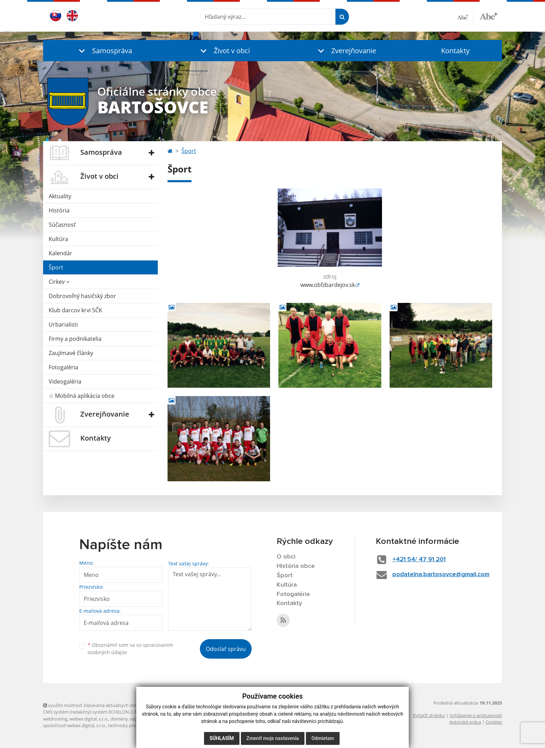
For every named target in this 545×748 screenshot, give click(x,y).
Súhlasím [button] (222, 738)
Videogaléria (65, 381)
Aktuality (60, 196)
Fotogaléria (63, 367)
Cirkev (59, 281)
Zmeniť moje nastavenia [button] (272, 738)
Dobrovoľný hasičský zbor (82, 296)
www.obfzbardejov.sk (327, 285)
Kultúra (58, 239)
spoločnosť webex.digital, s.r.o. (74, 725)
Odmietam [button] (322, 738)
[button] (104, 50)
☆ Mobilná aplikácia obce (81, 396)
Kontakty (455, 50)
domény (119, 719)
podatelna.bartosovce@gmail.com (440, 574)
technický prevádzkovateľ (134, 725)
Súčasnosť (62, 224)
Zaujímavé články (71, 353)
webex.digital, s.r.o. (89, 719)
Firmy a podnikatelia (75, 339)
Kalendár (60, 253)
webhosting (55, 719)
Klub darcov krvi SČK (75, 310)
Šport (56, 267)
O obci (286, 557)
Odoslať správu (226, 649)
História (59, 210)
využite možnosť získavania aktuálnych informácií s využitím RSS (112, 705)
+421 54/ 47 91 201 (419, 559)
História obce (296, 566)
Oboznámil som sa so (130, 648)
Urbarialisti (63, 324)
